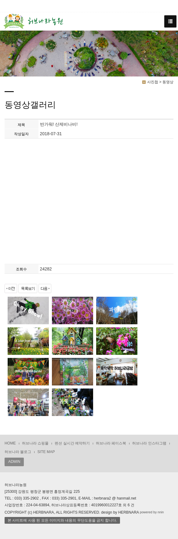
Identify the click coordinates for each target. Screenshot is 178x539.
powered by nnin (152, 512)
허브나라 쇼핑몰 (35, 443)
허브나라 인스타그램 (149, 443)
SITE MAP (46, 452)
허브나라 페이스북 (111, 443)
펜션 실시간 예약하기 (72, 443)
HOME (10, 443)
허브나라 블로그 (18, 452)
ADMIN (14, 461)
